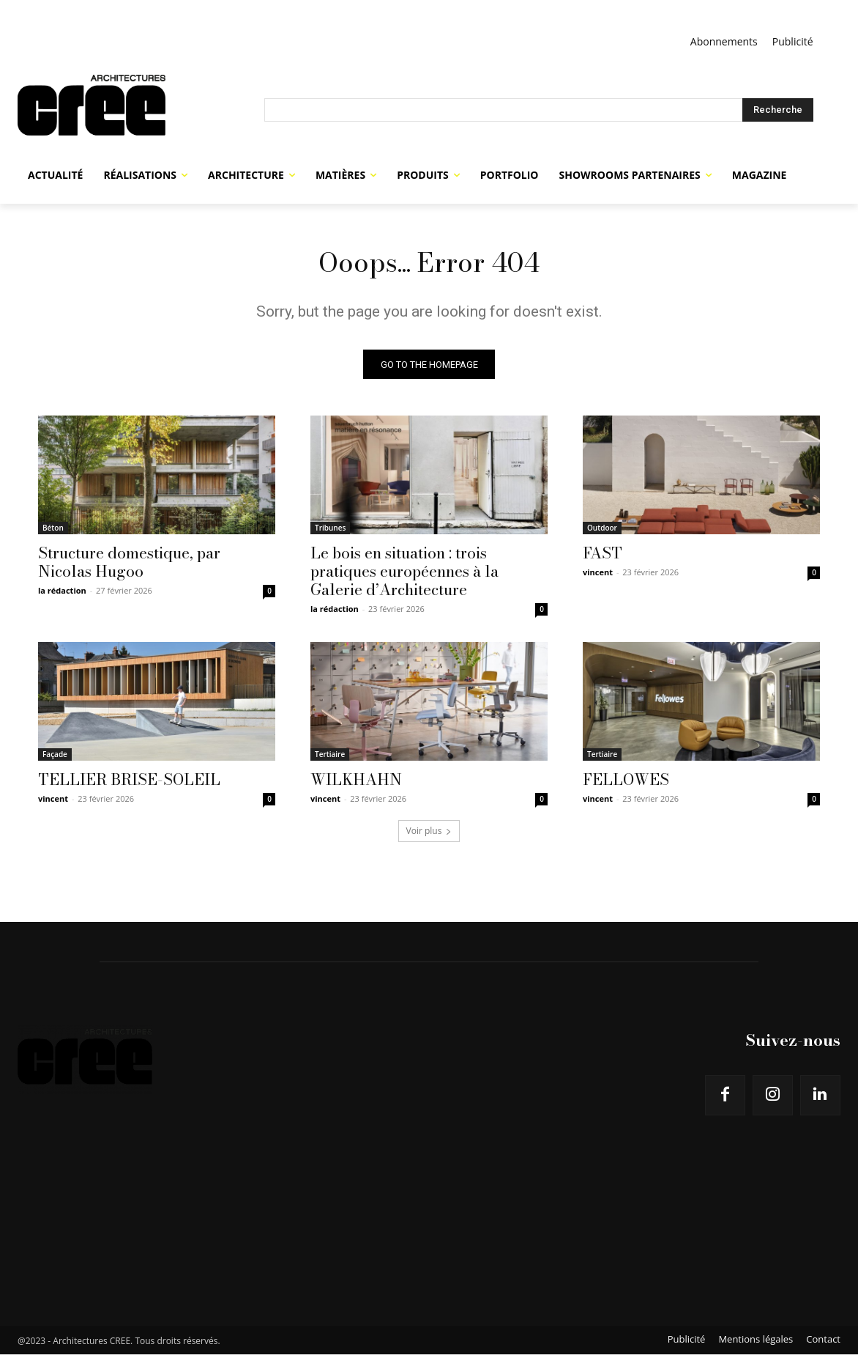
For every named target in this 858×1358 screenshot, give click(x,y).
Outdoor (602, 531)
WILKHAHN (356, 782)
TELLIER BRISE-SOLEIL (129, 782)
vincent (598, 575)
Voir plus (429, 834)
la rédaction (62, 593)
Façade (54, 758)
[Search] (777, 110)
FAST (602, 556)
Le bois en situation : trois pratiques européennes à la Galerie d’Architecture (404, 575)
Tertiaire (330, 758)
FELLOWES (626, 782)
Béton (53, 531)
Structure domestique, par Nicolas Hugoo (129, 565)
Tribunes (330, 531)
